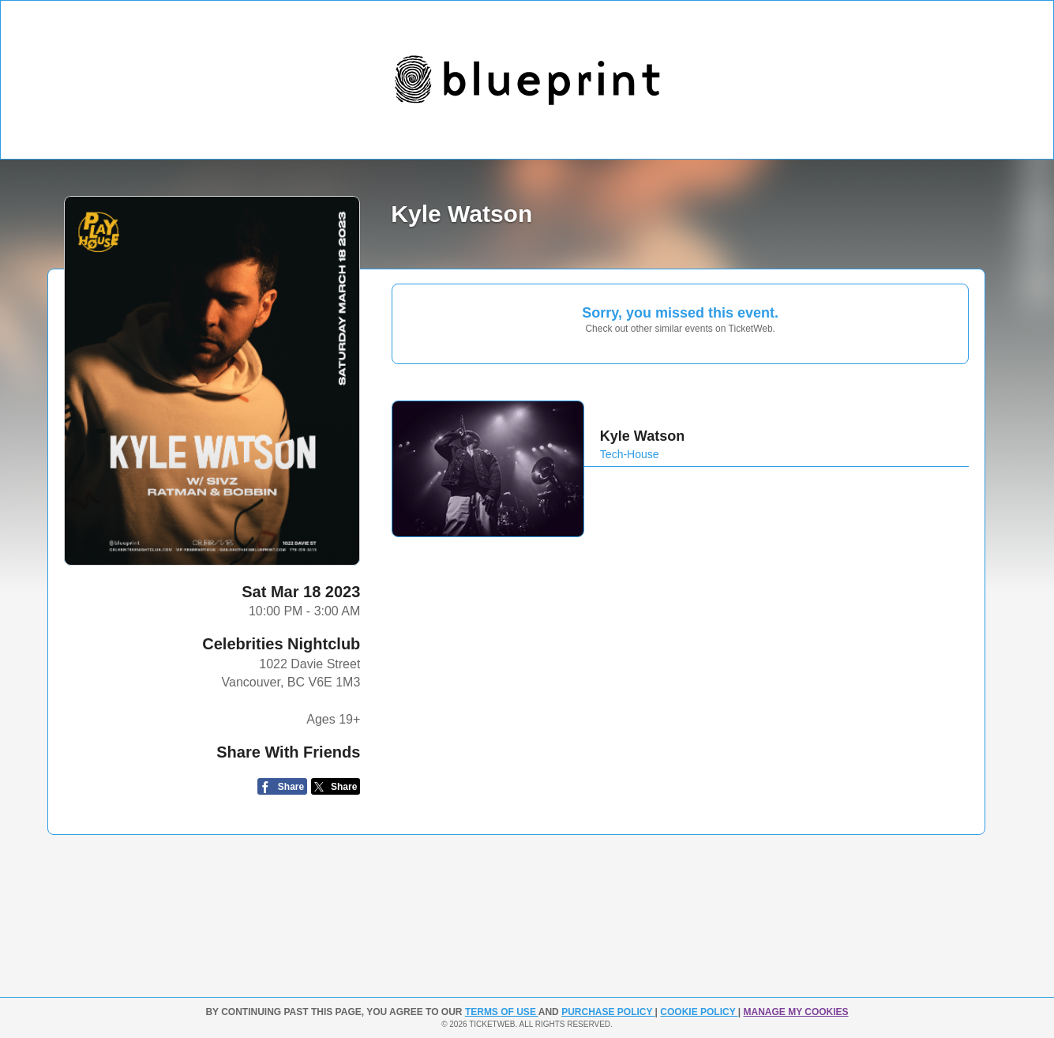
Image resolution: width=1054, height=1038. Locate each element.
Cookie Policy (698, 1011)
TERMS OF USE (501, 1011)
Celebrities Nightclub (281, 644)
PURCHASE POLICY (608, 1011)
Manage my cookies (795, 1011)
